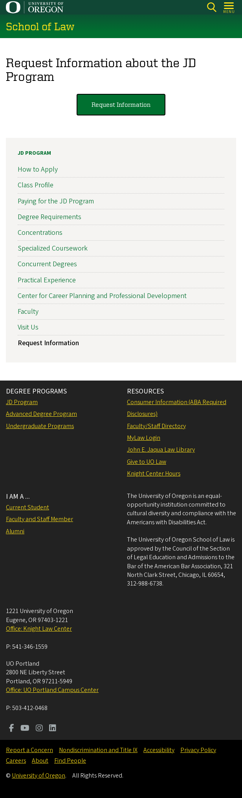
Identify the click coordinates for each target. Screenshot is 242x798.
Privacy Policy (198, 750)
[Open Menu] (229, 7)
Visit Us (28, 327)
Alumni (15, 531)
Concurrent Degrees (47, 264)
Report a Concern (29, 750)
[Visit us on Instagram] (39, 729)
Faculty (28, 312)
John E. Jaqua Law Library (161, 449)
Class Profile (35, 185)
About (40, 760)
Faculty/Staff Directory (156, 426)
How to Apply (38, 169)
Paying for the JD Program (56, 201)
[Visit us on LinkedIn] (52, 729)
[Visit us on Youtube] (25, 729)
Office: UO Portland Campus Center (52, 690)
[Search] (211, 7)
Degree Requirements (49, 217)
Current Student (27, 507)
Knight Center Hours (153, 473)
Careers (16, 760)
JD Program (34, 153)
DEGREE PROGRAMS (36, 391)
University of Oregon (38, 775)
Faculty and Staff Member (39, 519)
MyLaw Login (143, 438)
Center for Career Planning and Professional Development (102, 296)
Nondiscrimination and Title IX (98, 750)
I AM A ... (18, 496)
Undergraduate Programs (40, 426)
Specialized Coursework (53, 248)
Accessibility (158, 750)
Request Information (121, 104)
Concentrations (40, 233)
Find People (70, 760)
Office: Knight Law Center (39, 628)
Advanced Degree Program (41, 414)
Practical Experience (47, 280)
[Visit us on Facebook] (11, 729)
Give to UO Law (146, 462)
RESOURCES (145, 391)
